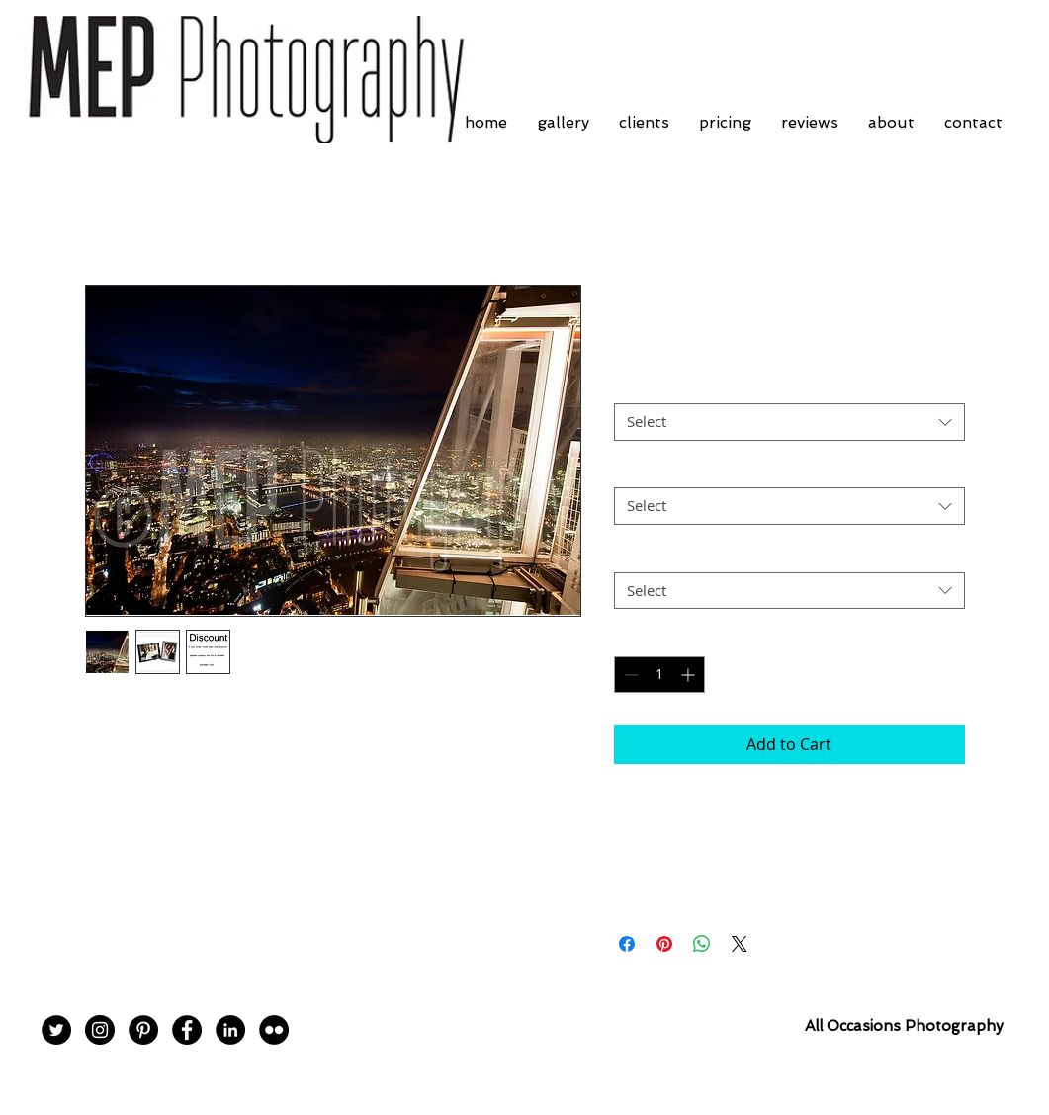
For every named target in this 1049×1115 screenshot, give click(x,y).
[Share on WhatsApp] (702, 944)
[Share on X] (739, 944)
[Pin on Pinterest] (664, 944)
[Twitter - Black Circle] (56, 1030)
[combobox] (789, 422)
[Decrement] (629, 674)
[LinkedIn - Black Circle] (230, 1030)
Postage (639, 554)
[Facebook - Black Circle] (187, 1030)
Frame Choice (659, 386)
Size (627, 470)
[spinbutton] (659, 674)
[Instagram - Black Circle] (100, 1030)
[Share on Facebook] (627, 944)
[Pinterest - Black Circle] (143, 1030)
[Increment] (689, 674)
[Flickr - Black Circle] (274, 1030)
